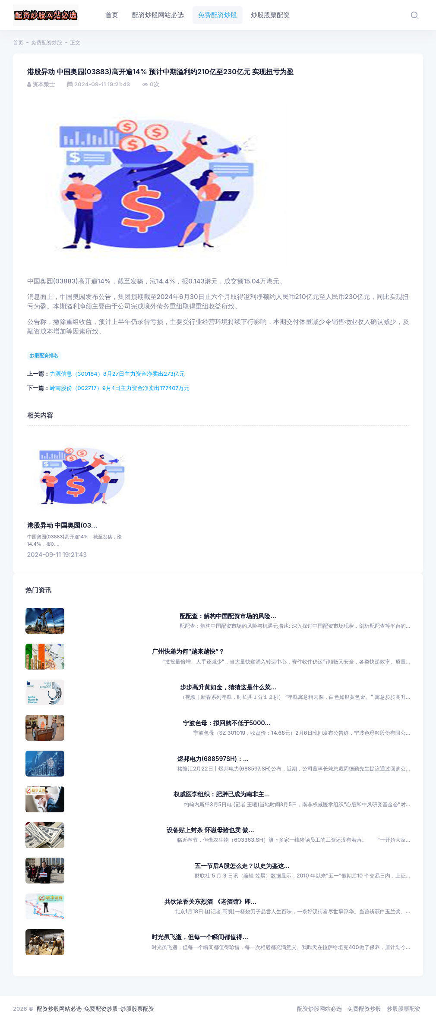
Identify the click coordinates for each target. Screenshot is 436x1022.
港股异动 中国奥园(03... (62, 525)
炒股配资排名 (44, 355)
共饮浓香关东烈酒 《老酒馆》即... (210, 901)
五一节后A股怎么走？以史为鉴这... (242, 865)
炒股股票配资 (403, 1008)
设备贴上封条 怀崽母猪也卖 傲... (210, 829)
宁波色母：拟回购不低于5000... (227, 722)
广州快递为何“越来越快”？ (188, 651)
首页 (18, 42)
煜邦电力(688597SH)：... (213, 758)
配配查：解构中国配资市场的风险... (228, 615)
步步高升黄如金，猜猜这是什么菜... (228, 687)
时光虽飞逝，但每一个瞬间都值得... (200, 936)
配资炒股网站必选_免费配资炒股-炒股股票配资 (95, 1008)
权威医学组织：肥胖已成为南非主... (222, 794)
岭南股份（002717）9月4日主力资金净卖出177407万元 (120, 387)
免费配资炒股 (46, 42)
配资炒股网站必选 (319, 1008)
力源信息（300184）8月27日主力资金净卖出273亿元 (117, 373)
